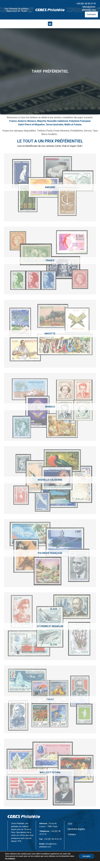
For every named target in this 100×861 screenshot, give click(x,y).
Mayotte (41, 121)
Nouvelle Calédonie (57, 121)
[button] (50, 24)
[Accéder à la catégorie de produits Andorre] (50, 187)
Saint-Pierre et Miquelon (31, 124)
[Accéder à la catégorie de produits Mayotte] (50, 334)
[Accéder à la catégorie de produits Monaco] (50, 407)
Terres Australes (54, 124)
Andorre (22, 121)
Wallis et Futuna (72, 124)
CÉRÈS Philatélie (29, 858)
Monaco (31, 121)
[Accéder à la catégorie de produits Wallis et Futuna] (50, 772)
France (13, 121)
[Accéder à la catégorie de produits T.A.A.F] (50, 699)
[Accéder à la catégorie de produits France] (50, 260)
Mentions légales (76, 829)
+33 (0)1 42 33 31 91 (86, 3)
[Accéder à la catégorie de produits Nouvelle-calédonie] (50, 480)
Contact (72, 834)
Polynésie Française (79, 121)
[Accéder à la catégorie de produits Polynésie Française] (50, 553)
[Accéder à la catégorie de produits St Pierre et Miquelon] (50, 626)
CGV (70, 823)
